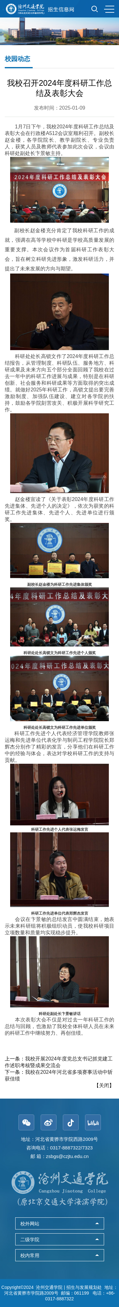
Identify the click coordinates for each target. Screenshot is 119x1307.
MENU (109, 9)
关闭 (104, 1085)
